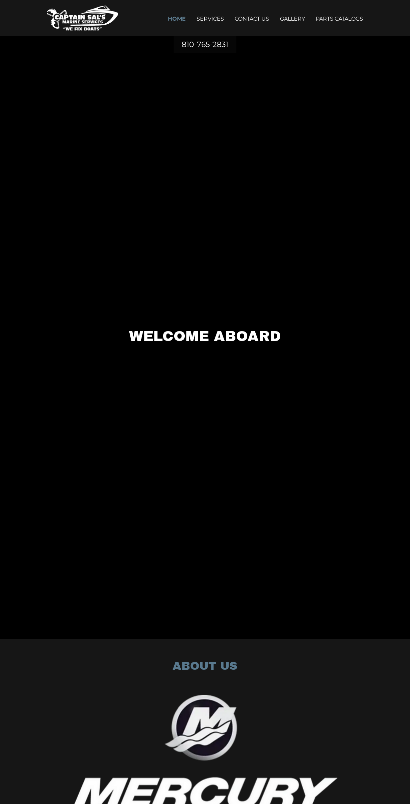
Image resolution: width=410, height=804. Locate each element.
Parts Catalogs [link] (339, 19)
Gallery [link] (292, 19)
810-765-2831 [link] (205, 44)
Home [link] (177, 19)
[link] (82, 18)
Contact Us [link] (252, 19)
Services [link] (210, 19)
